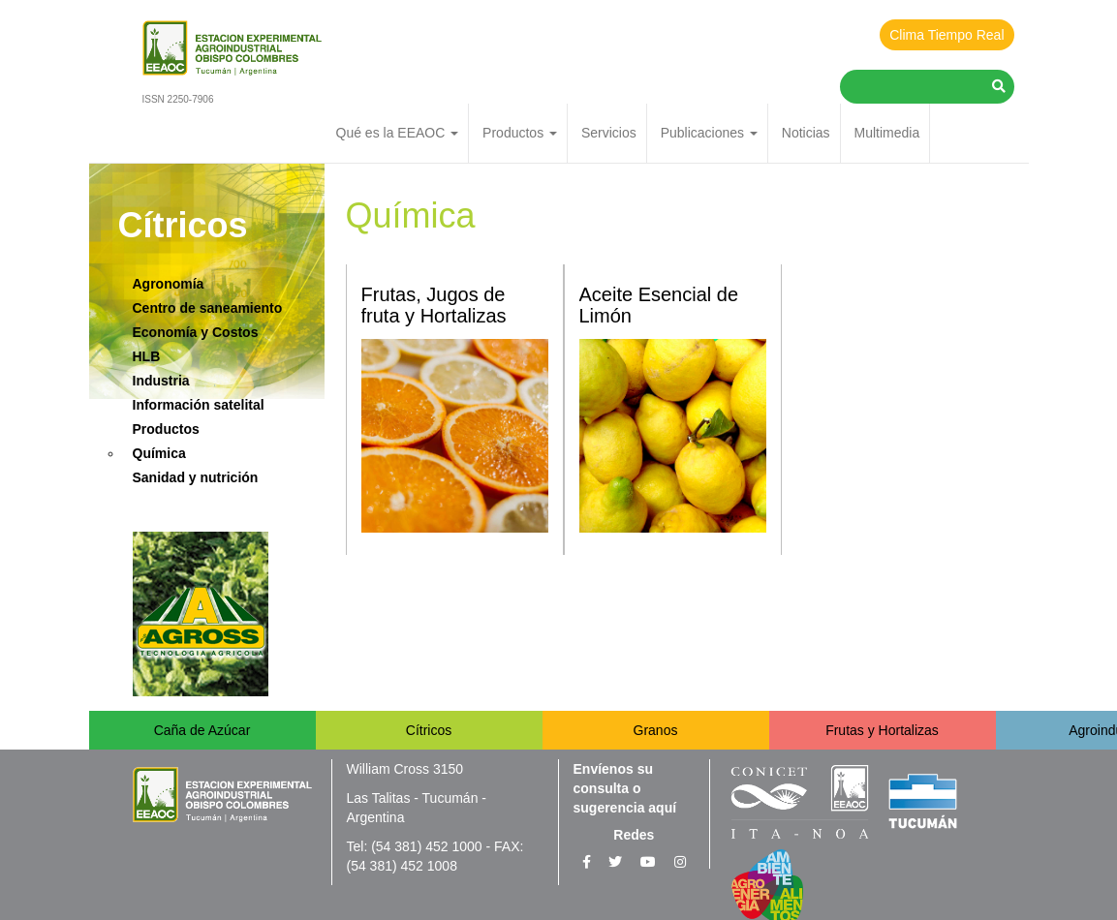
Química (159, 453)
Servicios (608, 132)
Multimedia (886, 132)
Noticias (806, 132)
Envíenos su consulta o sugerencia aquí (625, 788)
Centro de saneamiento (208, 308)
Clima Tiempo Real (946, 35)
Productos (519, 132)
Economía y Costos (196, 332)
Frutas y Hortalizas (882, 730)
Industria (161, 380)
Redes (633, 835)
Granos (656, 730)
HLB (147, 356)
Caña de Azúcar (202, 730)
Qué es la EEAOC (397, 132)
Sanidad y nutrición (196, 477)
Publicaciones (709, 132)
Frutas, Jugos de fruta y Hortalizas (434, 305)
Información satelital (198, 405)
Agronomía (168, 283)
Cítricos (428, 730)
